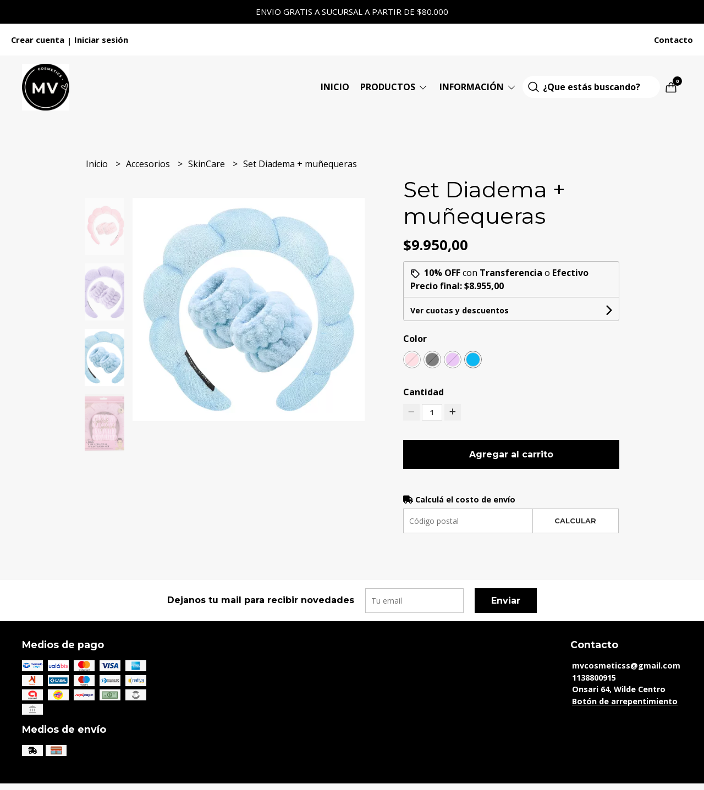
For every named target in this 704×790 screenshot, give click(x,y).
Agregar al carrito (511, 454)
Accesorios (149, 164)
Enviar (505, 600)
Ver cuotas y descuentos (459, 310)
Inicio (335, 87)
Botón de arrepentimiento (625, 701)
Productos (394, 87)
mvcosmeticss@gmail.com (626, 665)
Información (478, 87)
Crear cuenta (37, 39)
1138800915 (594, 677)
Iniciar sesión (101, 39)
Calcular (575, 521)
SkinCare (207, 164)
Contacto (673, 39)
